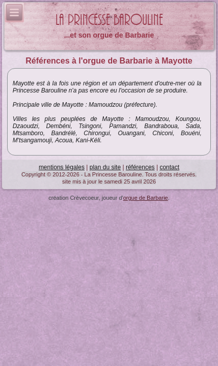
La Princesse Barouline (109, 20)
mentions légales (62, 167)
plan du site (105, 167)
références (140, 167)
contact (169, 167)
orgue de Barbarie (145, 198)
